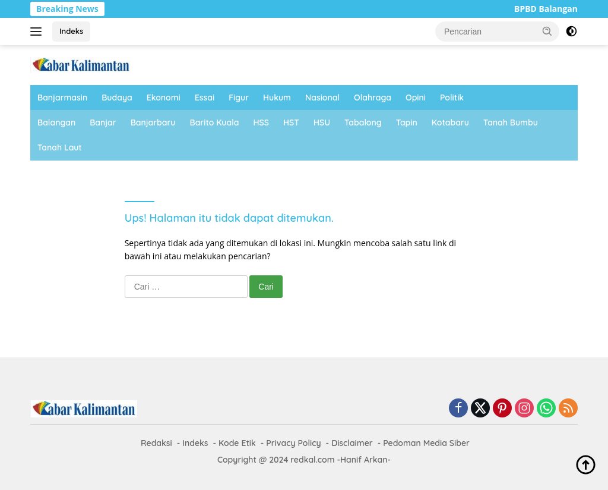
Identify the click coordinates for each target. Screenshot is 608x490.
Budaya (117, 97)
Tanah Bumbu (510, 122)
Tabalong (363, 122)
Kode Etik (237, 443)
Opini (416, 97)
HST (291, 122)
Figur (239, 97)
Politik (452, 97)
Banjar (103, 122)
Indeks (71, 31)
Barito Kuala (214, 122)
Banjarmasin (62, 97)
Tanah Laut (59, 147)
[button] (547, 30)
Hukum (277, 97)
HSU (322, 122)
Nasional (322, 97)
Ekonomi (163, 97)
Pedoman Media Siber (426, 443)
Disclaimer (352, 443)
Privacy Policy (293, 443)
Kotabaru (450, 122)
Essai (204, 97)
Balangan (56, 122)
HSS (261, 122)
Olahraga (372, 97)
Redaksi (156, 443)
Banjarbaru (153, 122)
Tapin (406, 122)
